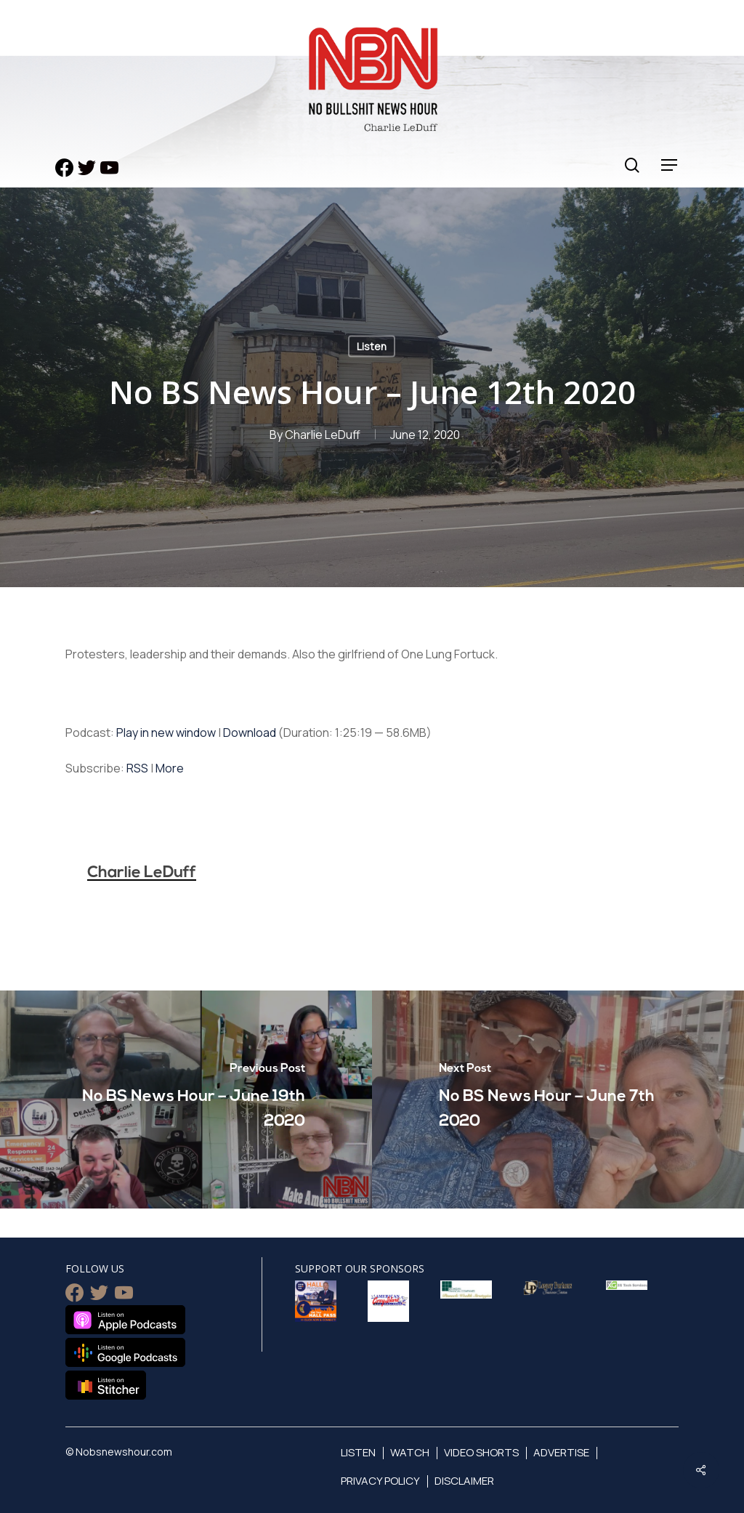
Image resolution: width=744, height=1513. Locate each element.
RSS (137, 768)
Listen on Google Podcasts (125, 1352)
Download (249, 733)
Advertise (561, 1452)
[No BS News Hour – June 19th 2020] (186, 1099)
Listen (372, 346)
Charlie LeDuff (322, 435)
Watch (409, 1452)
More (169, 768)
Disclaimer (464, 1480)
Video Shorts (481, 1452)
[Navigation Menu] (670, 165)
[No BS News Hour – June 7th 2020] (558, 1099)
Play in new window (166, 733)
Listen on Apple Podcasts (125, 1319)
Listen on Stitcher (105, 1385)
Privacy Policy (380, 1480)
